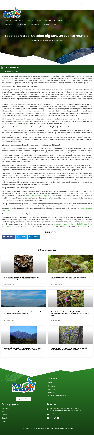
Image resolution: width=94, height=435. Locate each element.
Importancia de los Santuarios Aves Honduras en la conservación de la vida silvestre (23, 312)
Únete (30, 20)
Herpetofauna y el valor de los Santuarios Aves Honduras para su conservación (68, 278)
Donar (38, 21)
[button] (8, 237)
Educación (9, 24)
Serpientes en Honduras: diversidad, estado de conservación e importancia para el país (21, 278)
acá (24, 123)
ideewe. (70, 428)
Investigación (64, 20)
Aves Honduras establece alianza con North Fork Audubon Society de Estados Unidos (69, 349)
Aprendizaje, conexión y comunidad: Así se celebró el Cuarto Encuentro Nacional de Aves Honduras (22, 349)
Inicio (8, 20)
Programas (50, 20)
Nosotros (18, 20)
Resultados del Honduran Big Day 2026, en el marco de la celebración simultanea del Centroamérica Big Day (70, 313)
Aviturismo (23, 24)
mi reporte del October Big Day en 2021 (40, 196)
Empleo (55, 25)
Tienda (46, 25)
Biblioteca (35, 24)
